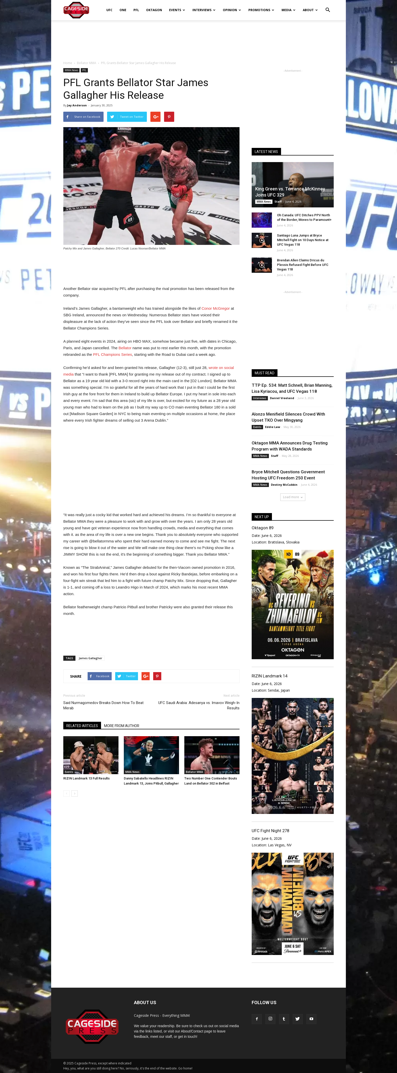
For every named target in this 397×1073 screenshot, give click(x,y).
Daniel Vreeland (282, 398)
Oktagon (154, 10)
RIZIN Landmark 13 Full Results (86, 778)
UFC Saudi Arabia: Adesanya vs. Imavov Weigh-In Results (199, 705)
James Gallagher (90, 658)
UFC (109, 10)
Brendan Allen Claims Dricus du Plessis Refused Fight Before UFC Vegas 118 (302, 264)
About (310, 10)
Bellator (124, 348)
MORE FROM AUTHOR (121, 726)
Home (67, 63)
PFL (136, 10)
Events (177, 10)
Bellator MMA (194, 772)
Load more (293, 497)
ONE (123, 10)
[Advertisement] (198, 37)
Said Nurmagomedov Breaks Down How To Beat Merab (103, 705)
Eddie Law (272, 427)
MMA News (71, 70)
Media (288, 10)
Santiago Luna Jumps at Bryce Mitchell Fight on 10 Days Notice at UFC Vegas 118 (302, 239)
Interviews (203, 10)
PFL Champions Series (112, 354)
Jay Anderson (77, 105)
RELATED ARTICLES (82, 726)
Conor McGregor (216, 308)
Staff (278, 201)
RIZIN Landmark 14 (269, 675)
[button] (328, 6)
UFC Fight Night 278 (270, 830)
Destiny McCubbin (284, 484)
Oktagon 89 (262, 527)
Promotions (261, 10)
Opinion (232, 10)
